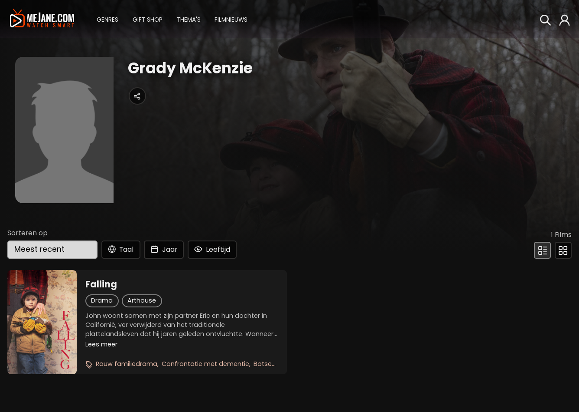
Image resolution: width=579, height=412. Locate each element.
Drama (102, 300)
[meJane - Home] (41, 19)
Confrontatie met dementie (205, 363)
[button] (107, 19)
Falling (101, 284)
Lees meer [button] (101, 344)
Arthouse (141, 300)
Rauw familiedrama (126, 363)
